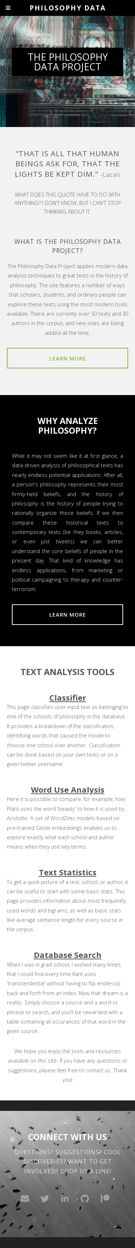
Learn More (67, 358)
